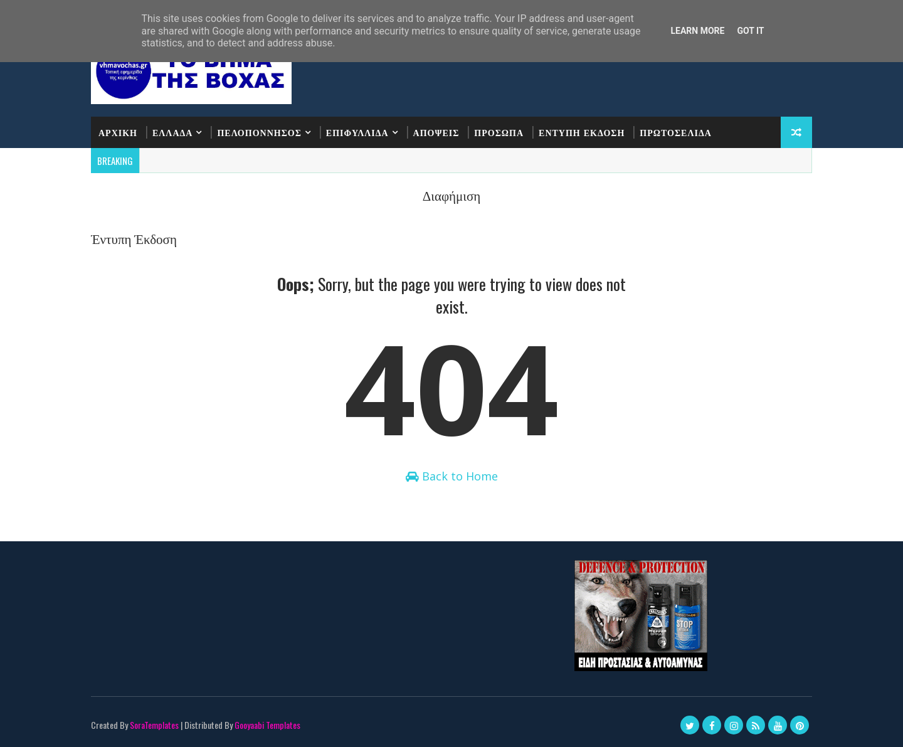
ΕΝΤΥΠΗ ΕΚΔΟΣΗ (582, 132)
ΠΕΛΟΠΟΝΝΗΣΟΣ (259, 132)
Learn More (697, 31)
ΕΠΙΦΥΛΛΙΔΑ (357, 132)
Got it (750, 31)
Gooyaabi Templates (267, 724)
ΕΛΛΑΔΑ (172, 132)
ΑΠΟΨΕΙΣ (436, 132)
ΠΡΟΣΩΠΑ (499, 132)
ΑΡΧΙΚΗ (117, 132)
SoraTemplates (154, 724)
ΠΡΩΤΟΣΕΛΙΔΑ (676, 132)
